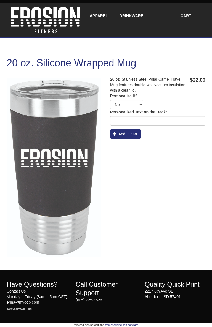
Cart (186, 15)
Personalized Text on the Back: (138, 112)
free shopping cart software (121, 324)
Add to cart (125, 134)
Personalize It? (123, 96)
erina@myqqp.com (23, 302)
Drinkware (131, 15)
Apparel (99, 15)
